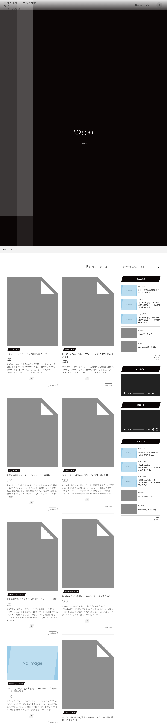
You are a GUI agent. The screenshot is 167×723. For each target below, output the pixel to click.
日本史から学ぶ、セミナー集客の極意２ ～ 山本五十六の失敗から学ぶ (149, 305)
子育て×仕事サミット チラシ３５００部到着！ (29, 477)
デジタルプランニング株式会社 (23, 4)
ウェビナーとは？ (145, 334)
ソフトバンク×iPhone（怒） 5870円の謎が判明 (85, 477)
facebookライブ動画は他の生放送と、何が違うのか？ (87, 598)
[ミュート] (153, 393)
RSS (150, 5)
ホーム (139, 5)
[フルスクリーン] (157, 393)
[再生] (124, 393)
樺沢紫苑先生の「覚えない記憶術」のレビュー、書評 (32, 601)
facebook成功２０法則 (147, 347)
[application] (140, 385)
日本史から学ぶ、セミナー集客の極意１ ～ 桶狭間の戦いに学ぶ (149, 320)
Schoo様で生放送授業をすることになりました (148, 291)
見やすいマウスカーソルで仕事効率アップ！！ (29, 354)
